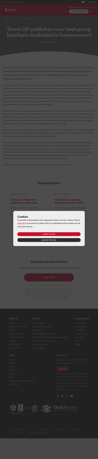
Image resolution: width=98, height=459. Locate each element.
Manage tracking (49, 240)
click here (21, 223)
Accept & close (49, 234)
